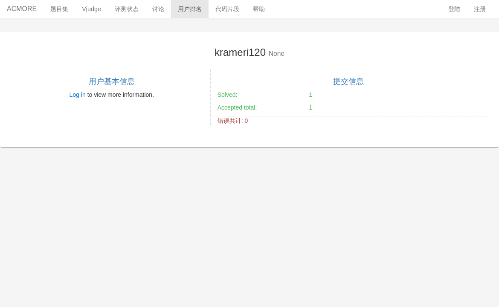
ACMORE (22, 8)
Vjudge (91, 9)
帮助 (259, 9)
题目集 (59, 9)
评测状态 (127, 9)
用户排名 (190, 9)
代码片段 (227, 9)
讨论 (158, 9)
